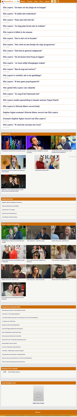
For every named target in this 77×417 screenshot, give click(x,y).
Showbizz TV (6, 134)
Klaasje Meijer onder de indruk (9, 343)
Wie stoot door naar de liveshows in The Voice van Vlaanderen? (17, 358)
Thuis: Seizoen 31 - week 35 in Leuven (36, 240)
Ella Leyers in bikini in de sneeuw (17, 32)
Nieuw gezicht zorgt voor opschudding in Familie (13, 310)
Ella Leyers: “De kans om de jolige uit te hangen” (24, 7)
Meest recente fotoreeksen (11, 224)
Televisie (29, 1)
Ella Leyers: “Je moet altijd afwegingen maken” (24, 63)
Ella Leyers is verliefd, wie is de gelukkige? (22, 75)
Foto (41, 1)
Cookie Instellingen (57, 415)
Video (36, 1)
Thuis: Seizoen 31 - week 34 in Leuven (60, 260)
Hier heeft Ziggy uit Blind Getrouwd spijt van (12, 328)
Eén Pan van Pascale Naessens (9, 213)
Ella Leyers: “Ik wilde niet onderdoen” (19, 14)
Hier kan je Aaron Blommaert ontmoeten (11, 336)
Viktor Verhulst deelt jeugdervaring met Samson (13, 361)
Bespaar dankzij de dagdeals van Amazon (12, 202)
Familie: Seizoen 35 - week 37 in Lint (10, 279)
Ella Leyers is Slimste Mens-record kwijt (21, 106)
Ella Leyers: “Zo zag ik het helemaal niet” (21, 94)
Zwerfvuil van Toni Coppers (8, 209)
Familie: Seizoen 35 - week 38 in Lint (60, 240)
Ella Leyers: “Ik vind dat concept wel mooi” (22, 125)
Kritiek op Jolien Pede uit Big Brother (11, 325)
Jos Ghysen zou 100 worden (8, 321)
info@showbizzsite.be (46, 415)
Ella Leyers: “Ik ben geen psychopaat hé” (21, 81)
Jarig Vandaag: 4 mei (9, 383)
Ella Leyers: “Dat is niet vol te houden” (20, 38)
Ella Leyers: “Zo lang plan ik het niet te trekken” (24, 26)
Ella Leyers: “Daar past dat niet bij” (18, 20)
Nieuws (23, 1)
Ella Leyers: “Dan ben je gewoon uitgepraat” (22, 51)
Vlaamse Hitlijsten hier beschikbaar (10, 206)
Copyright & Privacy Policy (34, 415)
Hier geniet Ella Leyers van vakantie (19, 88)
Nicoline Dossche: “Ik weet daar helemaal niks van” (14, 339)
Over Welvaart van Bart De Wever (9, 217)
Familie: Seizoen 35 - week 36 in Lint (60, 279)
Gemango (68, 415)
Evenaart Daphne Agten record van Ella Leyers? (24, 118)
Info (26, 415)
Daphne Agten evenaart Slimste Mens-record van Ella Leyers (30, 112)
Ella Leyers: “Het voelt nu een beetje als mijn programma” (29, 44)
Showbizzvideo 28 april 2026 (42, 170)
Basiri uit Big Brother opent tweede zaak (11, 332)
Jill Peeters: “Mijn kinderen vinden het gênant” (13, 350)
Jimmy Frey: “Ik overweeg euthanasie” (11, 314)
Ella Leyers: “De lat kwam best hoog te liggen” (23, 57)
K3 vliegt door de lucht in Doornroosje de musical (13, 150)
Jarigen (47, 1)
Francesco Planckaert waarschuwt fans (11, 347)
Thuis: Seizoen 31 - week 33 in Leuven (35, 279)
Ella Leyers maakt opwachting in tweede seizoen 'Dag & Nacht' (31, 100)
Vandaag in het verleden (10, 369)
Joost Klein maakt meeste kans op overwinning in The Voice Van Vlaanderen (20, 317)
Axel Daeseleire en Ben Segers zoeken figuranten (13, 354)
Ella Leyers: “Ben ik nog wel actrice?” (19, 69)
